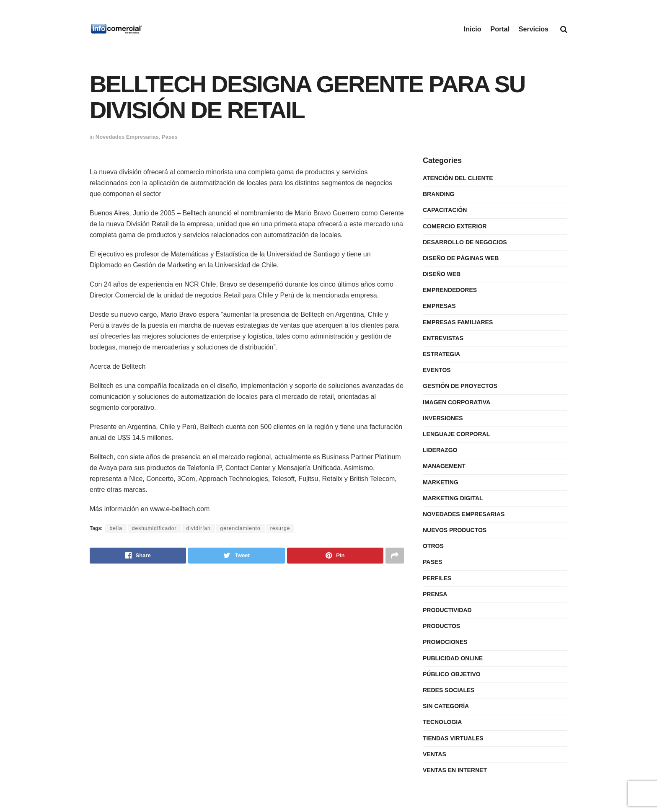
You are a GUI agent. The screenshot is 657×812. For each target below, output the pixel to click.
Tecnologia (442, 722)
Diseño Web (441, 274)
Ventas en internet (455, 770)
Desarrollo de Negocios (465, 242)
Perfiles (437, 578)
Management (444, 466)
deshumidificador (154, 528)
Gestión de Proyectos (460, 386)
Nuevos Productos (454, 530)
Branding (438, 194)
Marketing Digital (453, 498)
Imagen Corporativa (456, 402)
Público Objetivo (452, 674)
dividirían (198, 528)
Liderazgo (440, 450)
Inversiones (443, 418)
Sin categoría (446, 706)
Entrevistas (443, 338)
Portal (500, 29)
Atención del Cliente (458, 178)
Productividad (447, 610)
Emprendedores (450, 290)
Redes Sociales (449, 690)
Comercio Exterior (454, 226)
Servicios (533, 29)
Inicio (472, 29)
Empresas (439, 306)
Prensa (435, 594)
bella (115, 528)
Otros (433, 546)
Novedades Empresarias (127, 137)
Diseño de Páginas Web (461, 258)
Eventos (437, 370)
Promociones (445, 642)
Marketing (440, 482)
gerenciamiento (240, 528)
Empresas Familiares (458, 322)
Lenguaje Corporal (456, 434)
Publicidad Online (453, 658)
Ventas (434, 754)
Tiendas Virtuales (453, 738)
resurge (280, 528)
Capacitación (445, 210)
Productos (441, 626)
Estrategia (441, 354)
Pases (170, 137)
